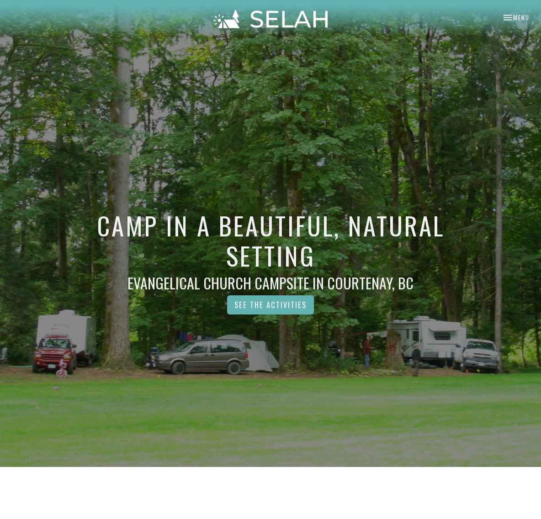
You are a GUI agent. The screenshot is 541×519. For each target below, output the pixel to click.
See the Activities (270, 304)
